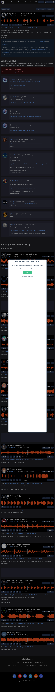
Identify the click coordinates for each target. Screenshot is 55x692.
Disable (27, 272)
